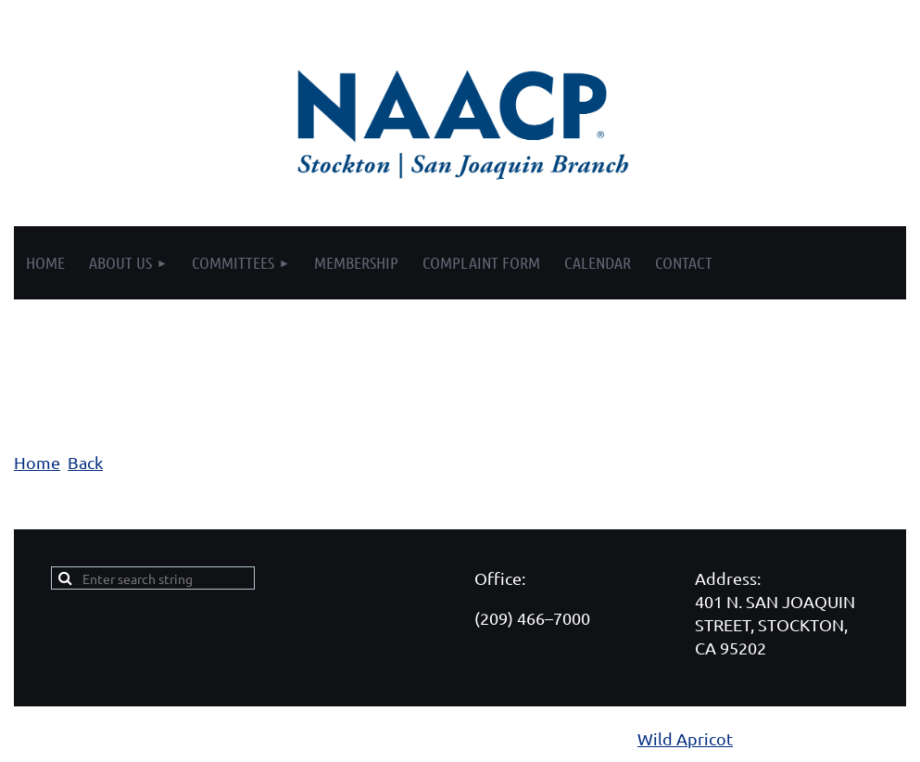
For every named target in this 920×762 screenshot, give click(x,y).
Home (37, 462)
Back (85, 462)
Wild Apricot (685, 738)
